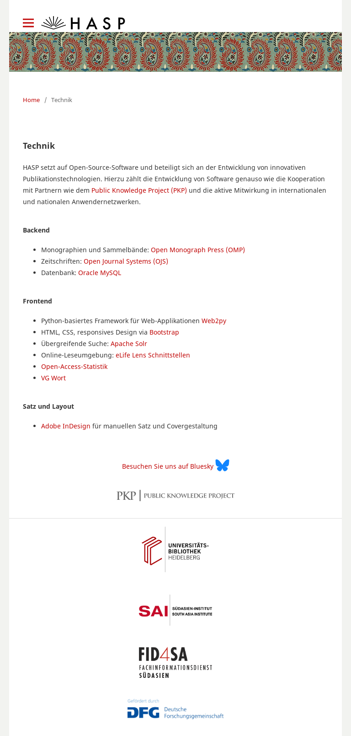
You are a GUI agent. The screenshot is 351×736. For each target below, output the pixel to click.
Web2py (214, 320)
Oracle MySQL (99, 272)
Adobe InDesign (65, 426)
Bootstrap (164, 332)
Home (31, 100)
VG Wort (53, 377)
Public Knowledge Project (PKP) (139, 190)
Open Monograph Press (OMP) (198, 249)
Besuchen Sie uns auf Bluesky (175, 465)
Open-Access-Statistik (74, 366)
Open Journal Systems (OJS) (126, 261)
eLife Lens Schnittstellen (153, 355)
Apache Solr (129, 343)
